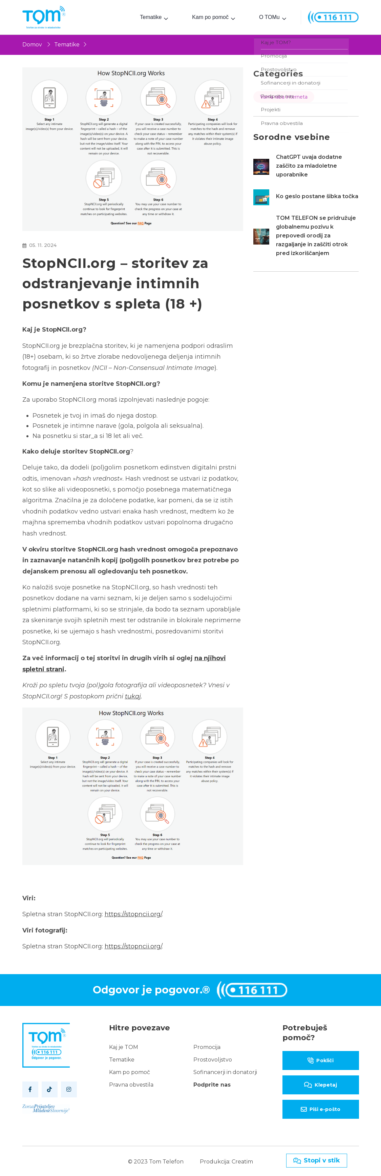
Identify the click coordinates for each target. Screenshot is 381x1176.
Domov (32, 43)
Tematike (151, 16)
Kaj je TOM (123, 1046)
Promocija (206, 1046)
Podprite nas (212, 1083)
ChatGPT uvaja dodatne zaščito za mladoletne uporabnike (309, 164)
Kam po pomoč (210, 16)
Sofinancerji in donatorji (225, 1071)
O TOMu (269, 16)
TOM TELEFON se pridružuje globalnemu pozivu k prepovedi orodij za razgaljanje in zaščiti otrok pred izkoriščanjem (316, 234)
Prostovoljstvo (212, 1058)
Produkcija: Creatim (226, 1160)
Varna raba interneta (284, 95)
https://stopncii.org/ (133, 913)
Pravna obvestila (131, 1083)
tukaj (133, 695)
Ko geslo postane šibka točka (317, 195)
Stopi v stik (316, 1160)
